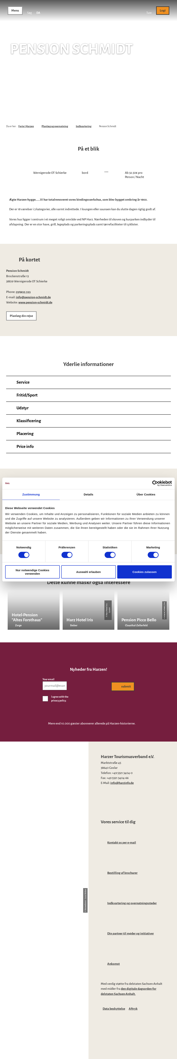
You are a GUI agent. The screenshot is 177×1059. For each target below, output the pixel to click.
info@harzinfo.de (122, 783)
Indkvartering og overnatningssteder (132, 903)
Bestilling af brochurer (122, 873)
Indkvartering (83, 126)
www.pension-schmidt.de (35, 302)
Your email (48, 679)
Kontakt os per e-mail (121, 842)
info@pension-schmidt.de (33, 297)
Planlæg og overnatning (55, 126)
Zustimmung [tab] (31, 494)
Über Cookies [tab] (146, 494)
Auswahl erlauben (88, 572)
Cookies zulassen (145, 572)
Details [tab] (88, 494)
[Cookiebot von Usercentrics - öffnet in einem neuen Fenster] (155, 483)
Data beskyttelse (114, 1008)
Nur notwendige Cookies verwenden (32, 572)
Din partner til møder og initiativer (130, 933)
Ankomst (113, 964)
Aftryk (133, 1008)
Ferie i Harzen (26, 126)
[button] (149, 10)
